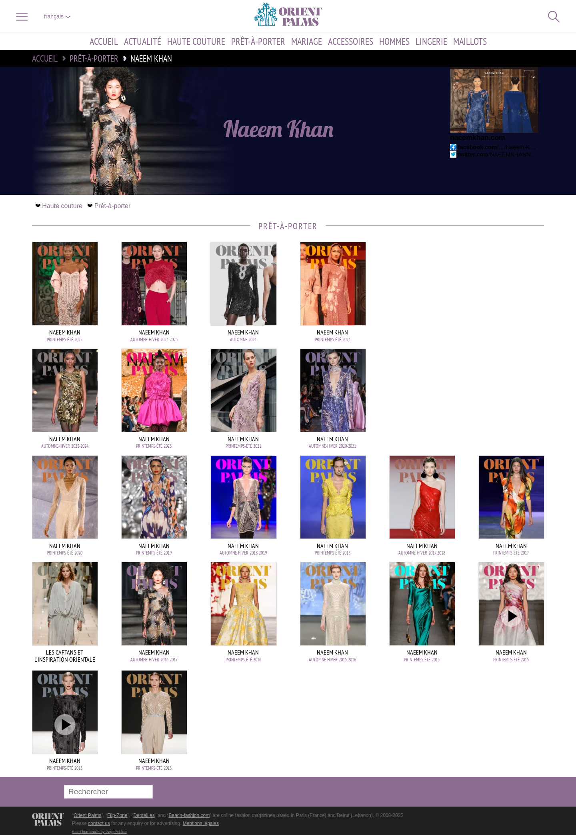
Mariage (306, 41)
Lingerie (431, 41)
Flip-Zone (117, 815)
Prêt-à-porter (258, 41)
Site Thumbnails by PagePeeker (99, 831)
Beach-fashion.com (189, 815)
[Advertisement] (488, 296)
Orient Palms (87, 815)
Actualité (142, 41)
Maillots (470, 41)
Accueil (104, 41)
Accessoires (350, 41)
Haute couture (196, 41)
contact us (99, 823)
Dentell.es (143, 815)
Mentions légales (201, 823)
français (57, 16)
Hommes (394, 41)
